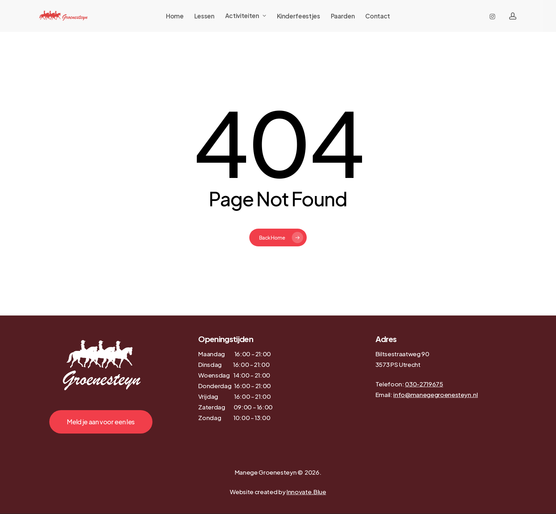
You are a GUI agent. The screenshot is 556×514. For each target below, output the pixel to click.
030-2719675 (424, 384)
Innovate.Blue (306, 492)
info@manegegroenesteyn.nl (435, 394)
